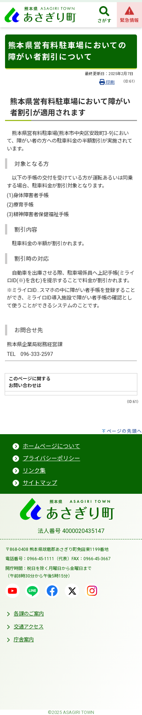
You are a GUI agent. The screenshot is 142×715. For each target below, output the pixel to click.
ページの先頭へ (124, 431)
